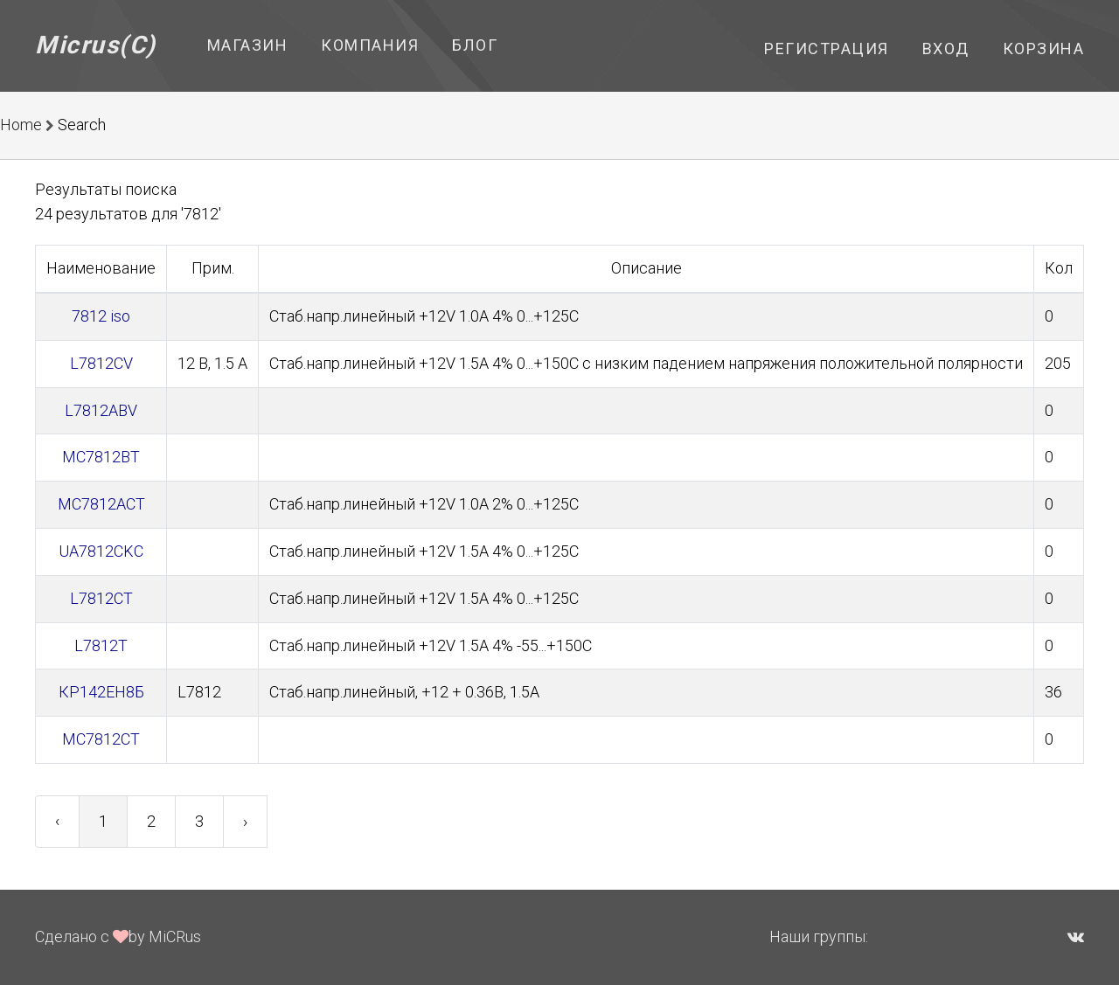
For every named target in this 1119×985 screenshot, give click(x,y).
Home (21, 124)
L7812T (101, 645)
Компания (370, 45)
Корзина (1044, 48)
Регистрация (826, 48)
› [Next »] (245, 821)
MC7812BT (101, 456)
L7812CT (101, 598)
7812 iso (101, 316)
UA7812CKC (101, 551)
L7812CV (101, 363)
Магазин (247, 45)
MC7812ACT (101, 504)
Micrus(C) (95, 45)
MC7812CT (101, 739)
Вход (946, 48)
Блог (474, 45)
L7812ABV (101, 410)
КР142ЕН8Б (101, 692)
